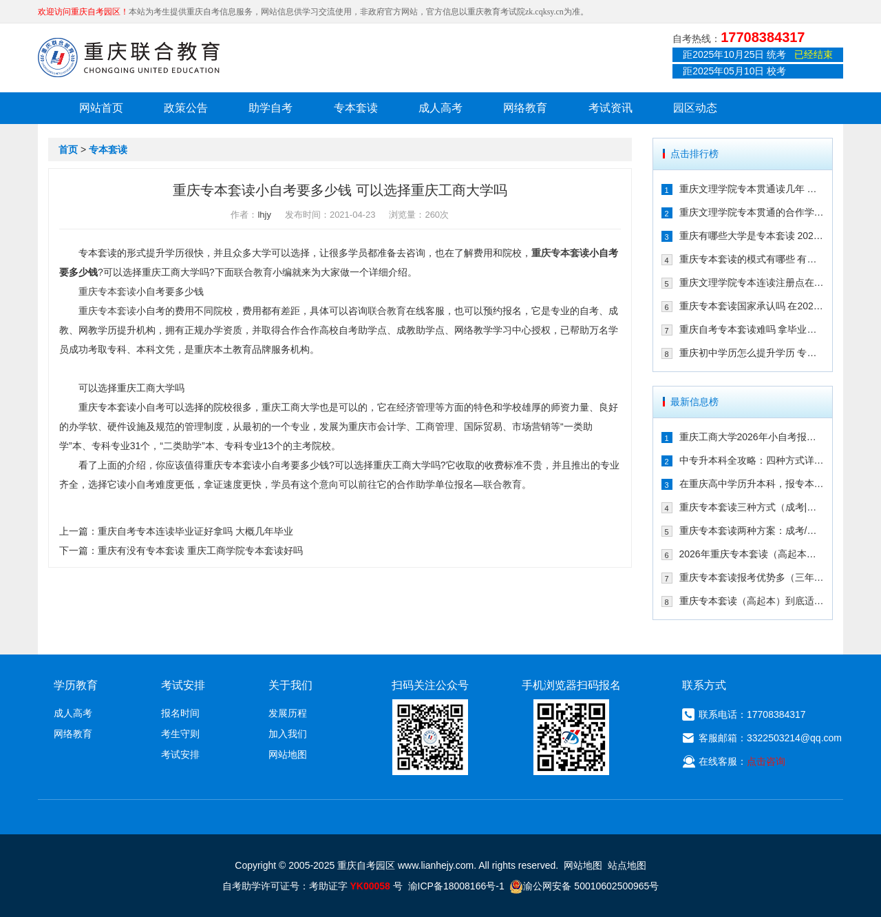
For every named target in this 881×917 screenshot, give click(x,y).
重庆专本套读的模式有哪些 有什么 (752, 259)
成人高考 (440, 108)
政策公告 (186, 108)
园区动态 (695, 108)
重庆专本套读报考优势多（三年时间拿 (752, 577)
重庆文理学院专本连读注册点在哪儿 (752, 282)
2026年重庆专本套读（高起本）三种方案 (752, 553)
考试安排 (180, 754)
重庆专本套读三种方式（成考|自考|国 (752, 507)
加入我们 (287, 733)
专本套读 (356, 108)
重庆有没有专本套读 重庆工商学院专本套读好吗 (200, 550)
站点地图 (627, 865)
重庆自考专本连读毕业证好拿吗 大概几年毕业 (195, 531)
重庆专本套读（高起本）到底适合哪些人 (752, 600)
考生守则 (180, 733)
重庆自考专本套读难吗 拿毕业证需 (752, 329)
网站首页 (101, 108)
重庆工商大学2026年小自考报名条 (752, 436)
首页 (68, 149)
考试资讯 (610, 108)
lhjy (264, 214)
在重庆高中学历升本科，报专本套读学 (752, 483)
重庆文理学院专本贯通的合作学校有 (752, 212)
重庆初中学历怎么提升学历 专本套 (752, 352)
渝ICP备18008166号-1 (456, 886)
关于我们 (290, 685)
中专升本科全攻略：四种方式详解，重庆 (752, 460)
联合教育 (253, 272)
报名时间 (180, 713)
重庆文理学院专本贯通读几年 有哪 (752, 188)
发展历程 (287, 713)
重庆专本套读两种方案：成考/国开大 (752, 530)
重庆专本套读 (560, 252)
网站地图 (287, 754)
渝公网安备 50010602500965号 (584, 886)
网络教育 (525, 108)
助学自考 (270, 108)
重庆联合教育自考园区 (129, 57)
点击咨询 (766, 761)
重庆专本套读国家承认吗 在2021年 (752, 305)
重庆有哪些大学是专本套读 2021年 (752, 235)
